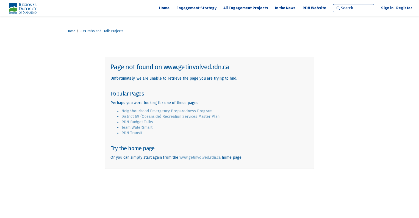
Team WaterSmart (136, 127)
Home (71, 31)
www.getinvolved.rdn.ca (200, 157)
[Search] (353, 8)
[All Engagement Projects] (246, 8)
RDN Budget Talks (137, 122)
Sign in (387, 8)
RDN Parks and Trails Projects (101, 31)
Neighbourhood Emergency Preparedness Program (166, 111)
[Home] (164, 8)
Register (404, 8)
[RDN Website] (314, 8)
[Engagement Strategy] (196, 8)
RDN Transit (131, 133)
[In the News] (285, 8)
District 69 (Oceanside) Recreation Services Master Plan (170, 116)
